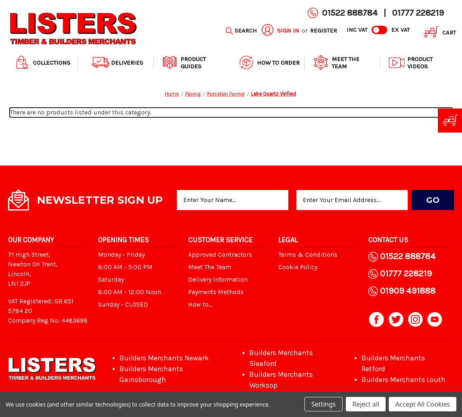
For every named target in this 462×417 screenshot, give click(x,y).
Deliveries (117, 62)
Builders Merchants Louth (403, 379)
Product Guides (183, 62)
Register (323, 30)
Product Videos (410, 62)
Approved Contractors (220, 254)
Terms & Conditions (307, 254)
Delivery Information (218, 279)
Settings (323, 404)
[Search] (241, 31)
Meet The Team (335, 62)
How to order (269, 62)
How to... (200, 304)
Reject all (365, 404)
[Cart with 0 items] (437, 33)
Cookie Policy (297, 267)
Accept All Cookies (422, 404)
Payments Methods (216, 292)
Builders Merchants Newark (164, 358)
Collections (42, 62)
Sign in (288, 30)
